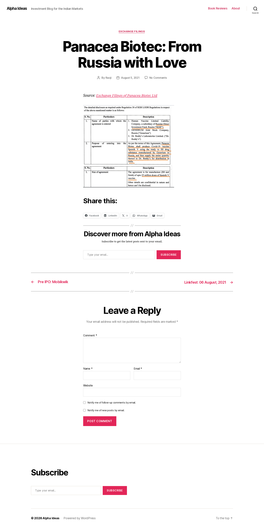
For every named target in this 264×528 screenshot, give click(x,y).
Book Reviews (217, 8)
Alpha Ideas (17, 8)
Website (88, 385)
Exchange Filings (132, 31)
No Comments (158, 78)
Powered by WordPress (80, 518)
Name (87, 368)
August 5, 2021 (130, 78)
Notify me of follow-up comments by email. (111, 402)
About (236, 8)
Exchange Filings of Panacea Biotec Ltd (128, 96)
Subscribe (169, 255)
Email (138, 368)
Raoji (108, 78)
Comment (90, 335)
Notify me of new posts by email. (105, 410)
